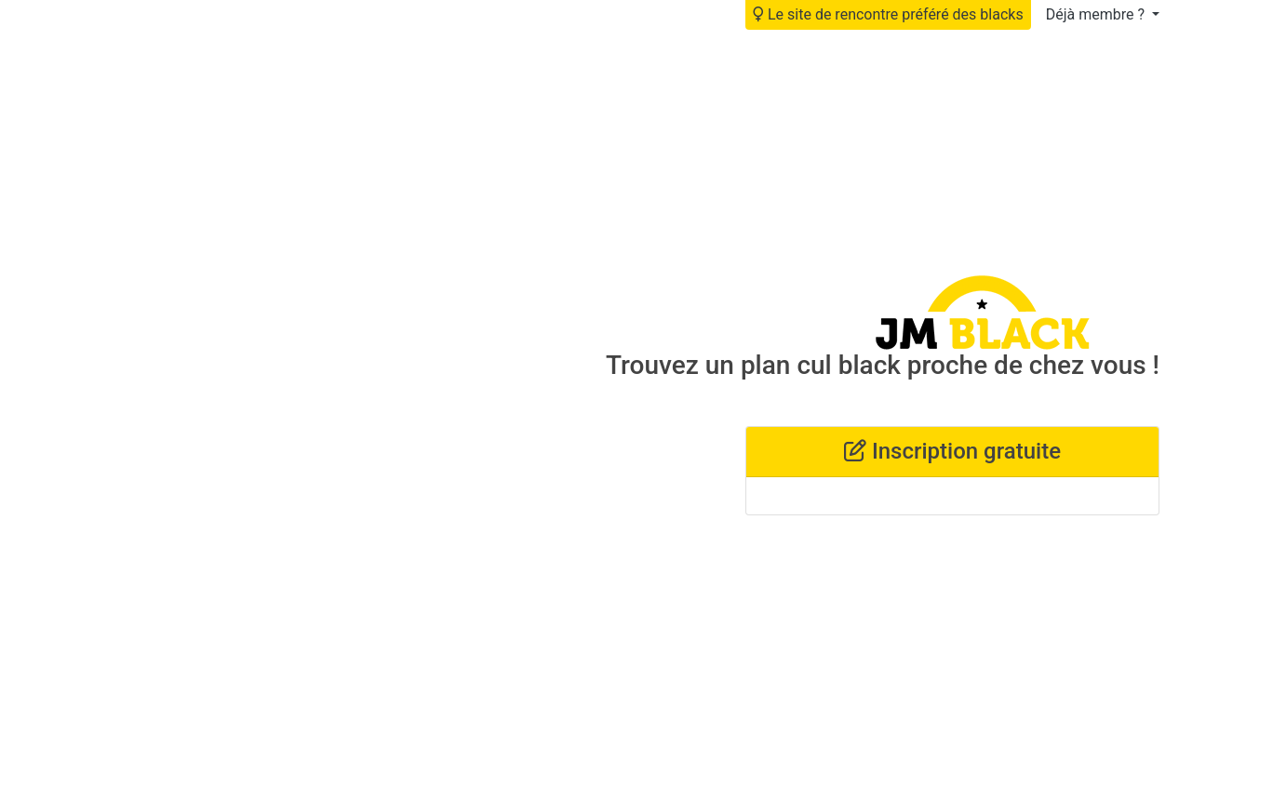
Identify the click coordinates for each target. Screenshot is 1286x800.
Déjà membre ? (1097, 14)
